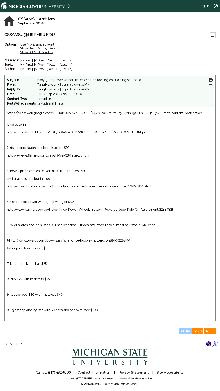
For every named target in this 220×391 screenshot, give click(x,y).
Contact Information (94, 372)
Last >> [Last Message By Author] (66, 69)
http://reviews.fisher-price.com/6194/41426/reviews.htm (48, 155)
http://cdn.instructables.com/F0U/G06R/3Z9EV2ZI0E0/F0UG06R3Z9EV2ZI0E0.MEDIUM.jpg (76, 132)
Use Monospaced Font (37, 44)
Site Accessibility (170, 372)
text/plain (44, 103)
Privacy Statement (133, 372)
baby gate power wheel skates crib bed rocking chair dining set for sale (90, 80)
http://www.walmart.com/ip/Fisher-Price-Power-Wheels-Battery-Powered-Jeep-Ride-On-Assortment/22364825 (90, 209)
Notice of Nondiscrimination (136, 378)
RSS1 (198, 331)
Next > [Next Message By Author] (53, 69)
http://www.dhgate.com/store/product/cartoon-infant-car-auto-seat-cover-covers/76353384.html (79, 186)
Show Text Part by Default (40, 48)
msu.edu (108, 378)
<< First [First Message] (26, 60)
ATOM (185, 331)
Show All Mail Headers (36, 52)
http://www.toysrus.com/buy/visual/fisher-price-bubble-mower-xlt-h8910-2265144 (69, 240)
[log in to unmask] (73, 85)
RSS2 (210, 331)
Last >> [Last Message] (66, 60)
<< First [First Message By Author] (26, 69)
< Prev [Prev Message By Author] (40, 69)
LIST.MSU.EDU (13, 344)
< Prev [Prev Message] (40, 60)
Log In (204, 6)
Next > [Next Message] (53, 60)
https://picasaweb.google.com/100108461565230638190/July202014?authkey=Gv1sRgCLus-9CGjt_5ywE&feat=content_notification (104, 113)
